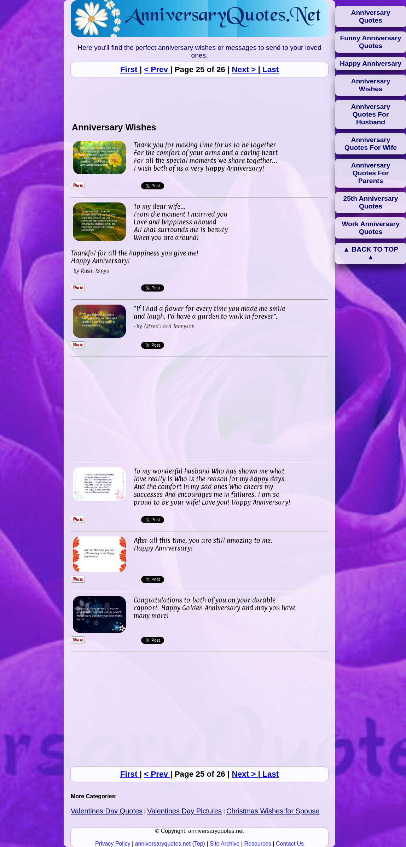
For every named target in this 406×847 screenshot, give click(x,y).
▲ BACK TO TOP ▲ (370, 253)
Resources (257, 844)
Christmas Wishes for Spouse (272, 811)
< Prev (157, 69)
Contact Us (290, 844)
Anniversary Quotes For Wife (370, 143)
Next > (245, 69)
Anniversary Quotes (370, 16)
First (130, 69)
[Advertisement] (199, 99)
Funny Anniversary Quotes (370, 41)
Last (269, 69)
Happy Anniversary (370, 63)
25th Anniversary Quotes (370, 202)
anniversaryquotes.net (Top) (170, 844)
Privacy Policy (113, 844)
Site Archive (224, 844)
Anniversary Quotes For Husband (370, 114)
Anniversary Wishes (370, 85)
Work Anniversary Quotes (370, 227)
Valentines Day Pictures (184, 811)
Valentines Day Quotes (107, 811)
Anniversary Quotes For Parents (370, 172)
